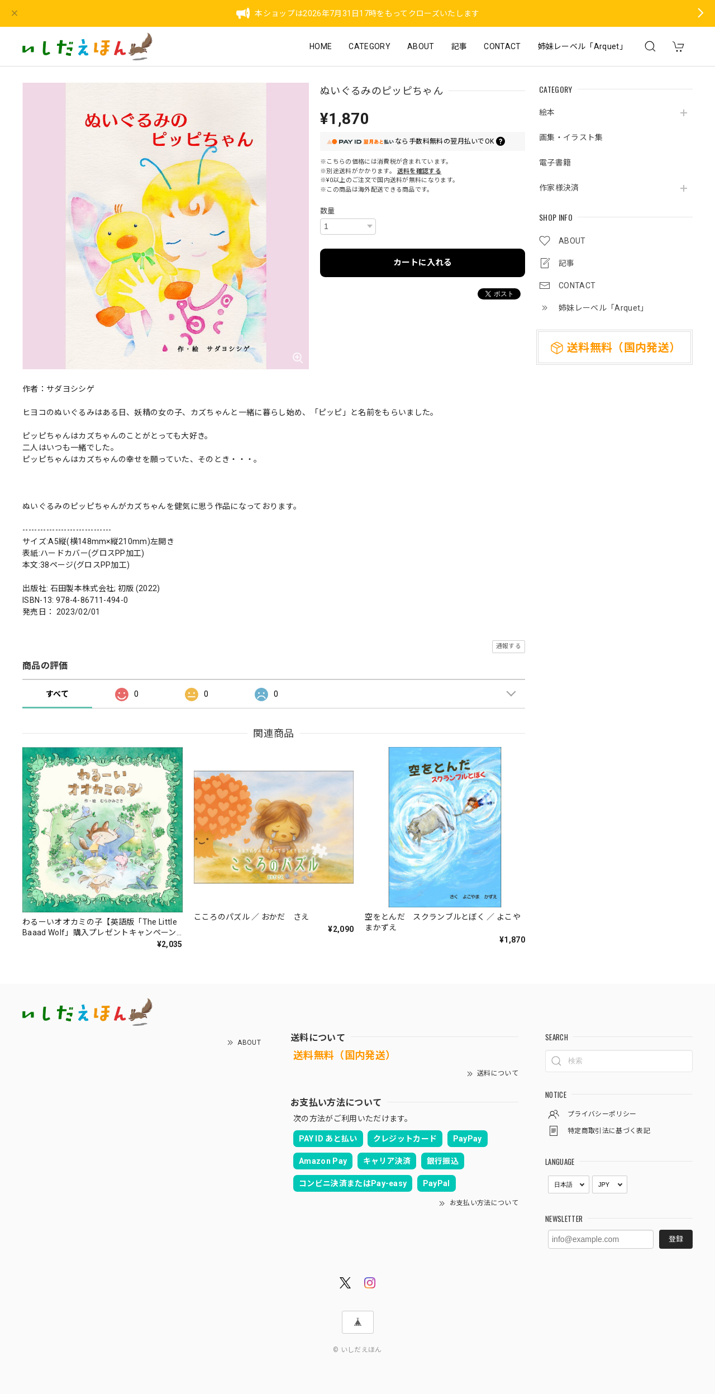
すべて (57, 693)
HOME (320, 46)
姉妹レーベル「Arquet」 (582, 46)
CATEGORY (369, 46)
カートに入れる (422, 263)
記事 (459, 46)
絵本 (547, 112)
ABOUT (421, 46)
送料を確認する (419, 171)
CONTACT (502, 46)
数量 (327, 211)
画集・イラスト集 (571, 137)
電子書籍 (555, 162)
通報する (508, 646)
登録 (676, 1239)
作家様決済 (559, 187)
